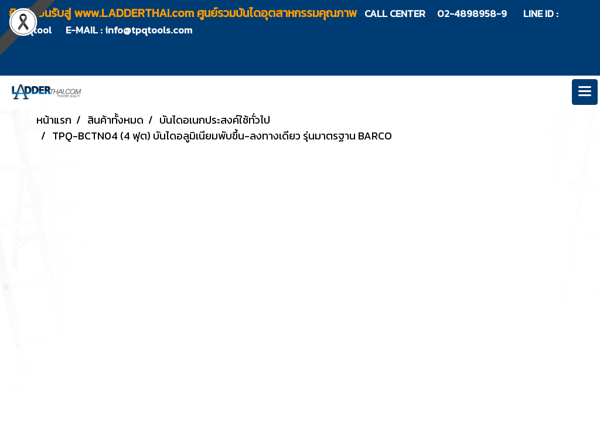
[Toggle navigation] (585, 92)
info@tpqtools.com (148, 30)
